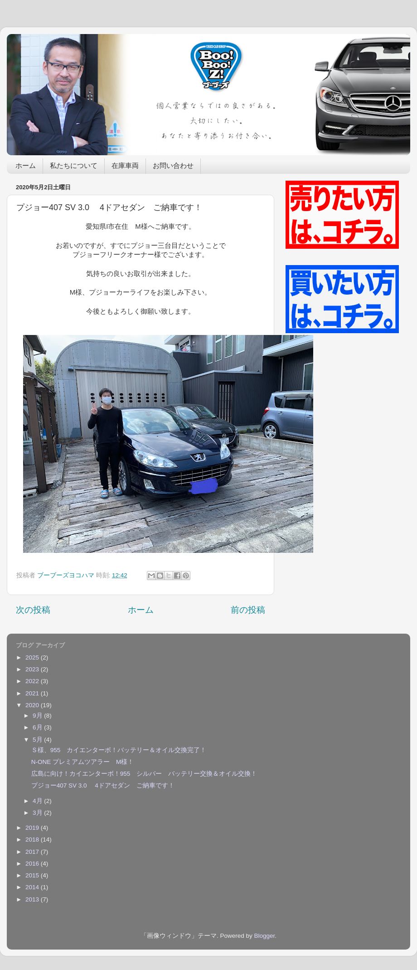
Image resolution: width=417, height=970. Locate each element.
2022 (33, 681)
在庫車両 (125, 166)
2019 (33, 827)
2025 (33, 657)
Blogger (264, 935)
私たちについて (73, 166)
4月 (38, 801)
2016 (33, 863)
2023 (33, 669)
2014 (33, 887)
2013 (33, 899)
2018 (33, 839)
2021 (33, 693)
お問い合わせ (173, 166)
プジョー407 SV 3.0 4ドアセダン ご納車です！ (103, 785)
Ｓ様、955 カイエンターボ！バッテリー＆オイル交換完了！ (119, 750)
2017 (33, 851)
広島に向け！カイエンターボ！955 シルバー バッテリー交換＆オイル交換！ (144, 773)
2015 (33, 875)
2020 (33, 705)
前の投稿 (248, 610)
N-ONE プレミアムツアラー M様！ (82, 761)
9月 (38, 715)
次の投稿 (33, 610)
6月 (38, 727)
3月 (38, 812)
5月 (38, 739)
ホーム (25, 166)
